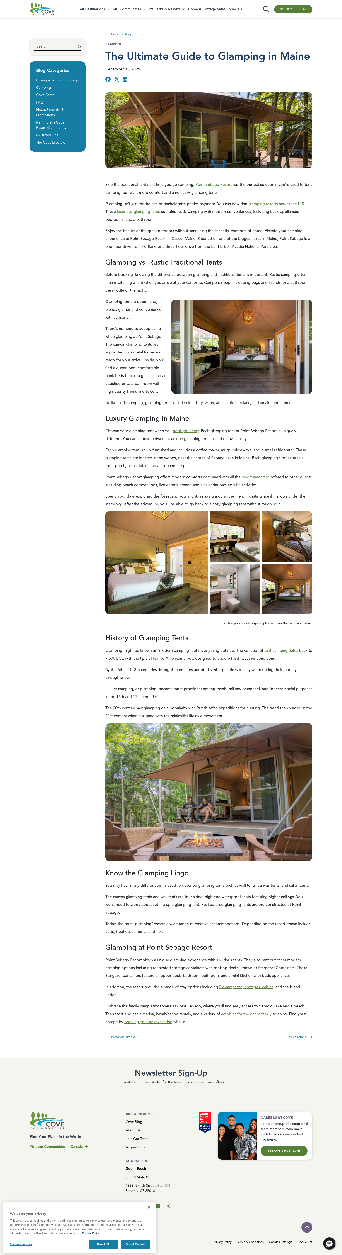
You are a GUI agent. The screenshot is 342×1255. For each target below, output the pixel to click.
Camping (43, 87)
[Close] (149, 1230)
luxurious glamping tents (139, 211)
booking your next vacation (148, 1021)
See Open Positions (284, 1151)
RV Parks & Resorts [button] (164, 9)
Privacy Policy (222, 1242)
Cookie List (304, 1242)
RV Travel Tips (47, 135)
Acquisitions (135, 1147)
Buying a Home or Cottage (57, 80)
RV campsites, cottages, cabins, (246, 987)
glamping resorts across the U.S (276, 203)
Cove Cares (45, 95)
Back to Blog (118, 34)
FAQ (39, 102)
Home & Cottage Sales (206, 9)
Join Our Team (137, 1138)
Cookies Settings (280, 1242)
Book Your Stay (293, 9)
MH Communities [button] (127, 9)
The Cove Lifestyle (50, 142)
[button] (329, 1243)
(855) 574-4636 (137, 1177)
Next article (300, 1037)
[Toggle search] (266, 9)
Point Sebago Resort (213, 184)
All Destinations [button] (92, 9)
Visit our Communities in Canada (59, 1146)
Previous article (120, 1037)
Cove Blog (134, 1121)
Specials (235, 9)
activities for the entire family (246, 1014)
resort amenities (256, 477)
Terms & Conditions (250, 1242)
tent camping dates (281, 650)
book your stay (186, 430)
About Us (133, 1130)
